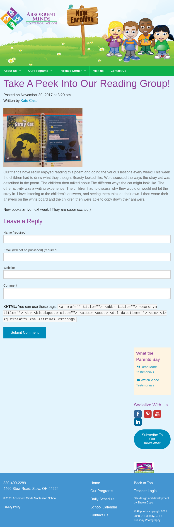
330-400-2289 (14, 483)
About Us (10, 70)
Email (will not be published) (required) (30, 250)
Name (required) (15, 232)
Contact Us (118, 70)
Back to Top (143, 483)
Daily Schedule (102, 499)
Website (9, 268)
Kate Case (29, 101)
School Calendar (103, 507)
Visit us (98, 70)
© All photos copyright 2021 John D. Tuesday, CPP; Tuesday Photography (150, 516)
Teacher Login (145, 491)
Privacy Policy (11, 507)
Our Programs (38, 70)
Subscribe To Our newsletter (152, 439)
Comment (10, 285)
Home (95, 483)
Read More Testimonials (146, 369)
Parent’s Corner (71, 70)
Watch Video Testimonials (147, 382)
